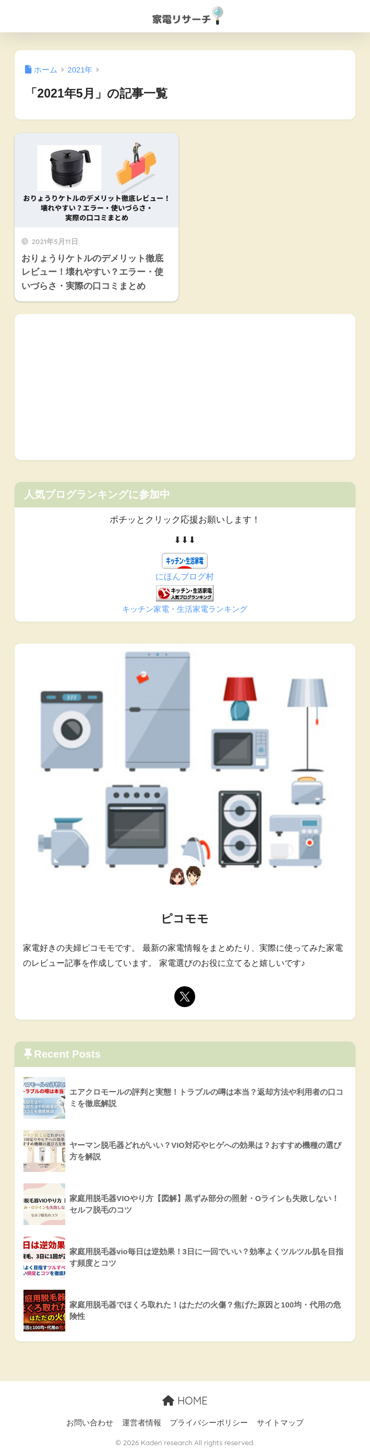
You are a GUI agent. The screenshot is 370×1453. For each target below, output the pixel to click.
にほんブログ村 (185, 577)
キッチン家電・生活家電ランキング (184, 608)
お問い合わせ (89, 1423)
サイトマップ (280, 1423)
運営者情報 (141, 1423)
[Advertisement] (185, 387)
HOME (184, 1400)
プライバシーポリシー (209, 1423)
